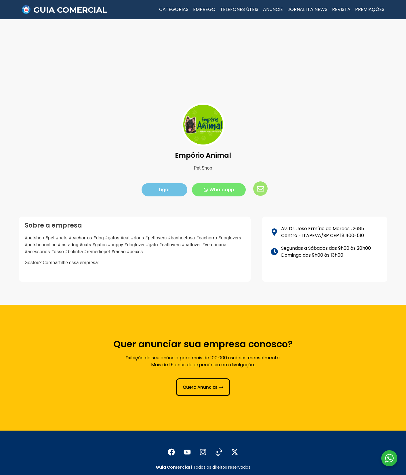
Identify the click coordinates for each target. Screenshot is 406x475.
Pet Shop (203, 168)
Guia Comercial (70, 10)
